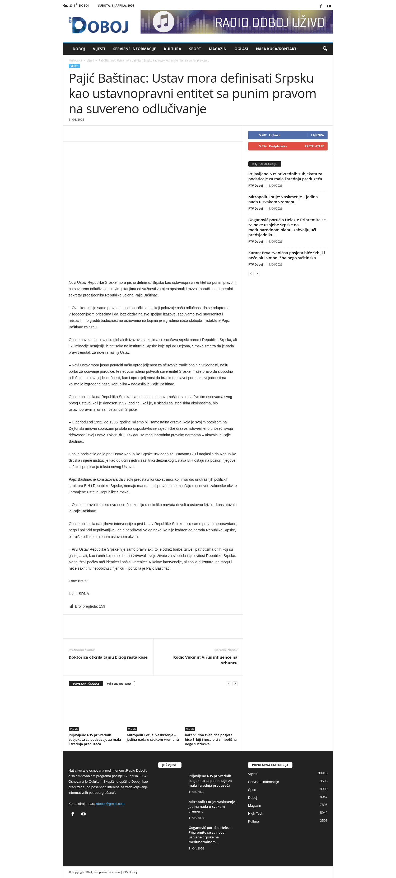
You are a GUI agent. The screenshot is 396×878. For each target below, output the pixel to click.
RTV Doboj (255, 185)
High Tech (255, 813)
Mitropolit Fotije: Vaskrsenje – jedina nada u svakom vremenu (153, 737)
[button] (325, 49)
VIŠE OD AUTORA (119, 684)
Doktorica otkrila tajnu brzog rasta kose (108, 657)
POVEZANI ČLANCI (86, 684)
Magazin (218, 48)
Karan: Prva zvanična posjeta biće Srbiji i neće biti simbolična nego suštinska (211, 739)
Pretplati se (314, 146)
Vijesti (99, 48)
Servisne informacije (134, 48)
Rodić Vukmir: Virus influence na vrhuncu (205, 659)
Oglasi (241, 48)
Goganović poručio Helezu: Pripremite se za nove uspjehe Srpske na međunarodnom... (210, 834)
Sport (195, 48)
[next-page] (235, 684)
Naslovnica (75, 60)
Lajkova (317, 135)
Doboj (79, 48)
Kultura (172, 48)
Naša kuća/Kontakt (276, 48)
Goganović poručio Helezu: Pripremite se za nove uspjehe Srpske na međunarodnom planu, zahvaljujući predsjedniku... (287, 227)
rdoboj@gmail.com (110, 804)
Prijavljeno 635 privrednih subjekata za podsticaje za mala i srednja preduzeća (95, 739)
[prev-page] (228, 684)
